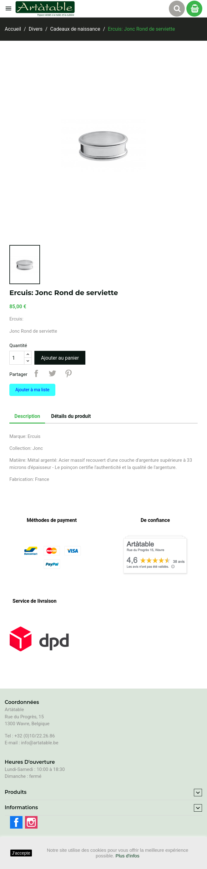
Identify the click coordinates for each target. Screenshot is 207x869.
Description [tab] (27, 416)
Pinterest (68, 373)
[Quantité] (16, 358)
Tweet (52, 373)
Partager (36, 373)
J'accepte (21, 853)
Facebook (16, 822)
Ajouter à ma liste (32, 389)
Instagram (31, 822)
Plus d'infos (127, 855)
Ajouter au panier (60, 358)
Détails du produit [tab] (71, 416)
